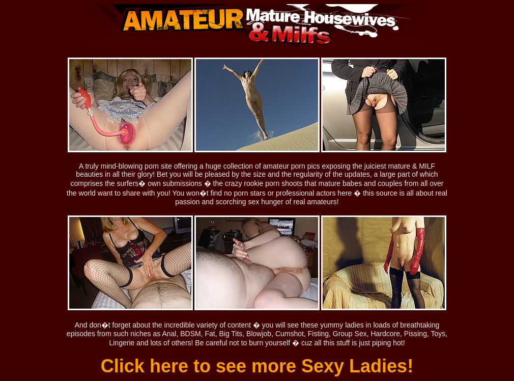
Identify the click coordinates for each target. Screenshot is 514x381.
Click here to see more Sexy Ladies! (257, 366)
